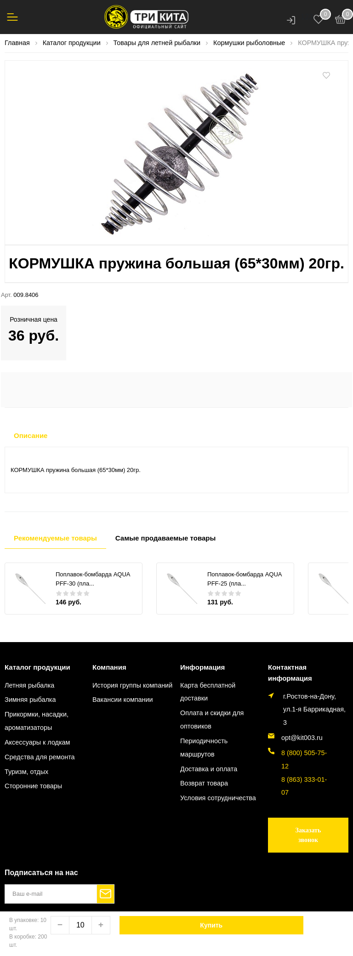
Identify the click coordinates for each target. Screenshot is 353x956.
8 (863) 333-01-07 (304, 786)
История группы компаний (132, 685)
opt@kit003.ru (302, 737)
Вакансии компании (122, 699)
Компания (109, 667)
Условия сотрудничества (218, 798)
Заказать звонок (308, 835)
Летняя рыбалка (29, 685)
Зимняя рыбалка (30, 699)
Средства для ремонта (40, 757)
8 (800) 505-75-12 (304, 759)
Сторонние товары (33, 786)
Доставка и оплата (208, 769)
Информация (202, 667)
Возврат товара (204, 783)
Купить (211, 925)
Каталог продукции (37, 667)
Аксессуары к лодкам (37, 742)
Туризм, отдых (26, 771)
